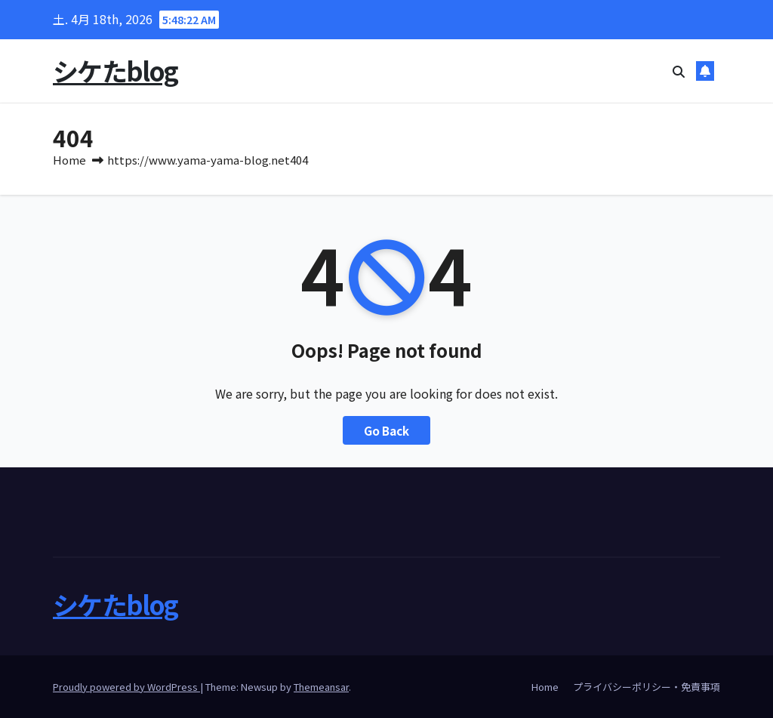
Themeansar (321, 686)
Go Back (386, 430)
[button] (679, 71)
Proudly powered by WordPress (126, 686)
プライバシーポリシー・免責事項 (646, 686)
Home (69, 160)
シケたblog (115, 70)
